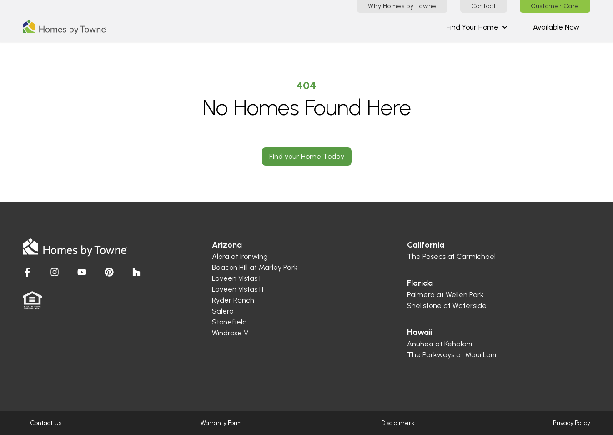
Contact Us (45, 423)
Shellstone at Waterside (447, 305)
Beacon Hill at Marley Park (255, 267)
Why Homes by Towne (402, 6)
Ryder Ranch (233, 300)
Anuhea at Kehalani (439, 343)
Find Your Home (477, 27)
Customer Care (555, 6)
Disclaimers (397, 423)
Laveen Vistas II (237, 278)
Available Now (556, 27)
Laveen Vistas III (237, 289)
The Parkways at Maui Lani (451, 354)
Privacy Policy (571, 423)
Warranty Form (221, 423)
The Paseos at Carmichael (451, 256)
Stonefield (229, 322)
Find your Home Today (306, 156)
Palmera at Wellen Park (445, 294)
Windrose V (230, 333)
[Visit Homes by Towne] (27, 272)
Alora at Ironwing (240, 256)
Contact (483, 6)
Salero (222, 311)
